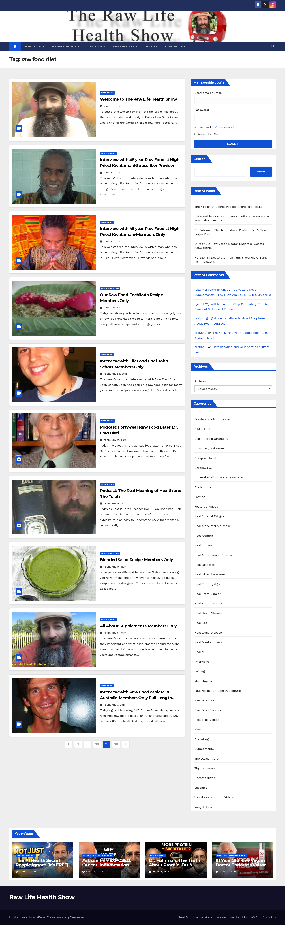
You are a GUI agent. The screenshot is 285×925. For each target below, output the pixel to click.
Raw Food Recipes (110, 288)
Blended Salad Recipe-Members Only (136, 559)
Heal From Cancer (207, 594)
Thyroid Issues (204, 768)
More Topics (107, 93)
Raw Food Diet (108, 153)
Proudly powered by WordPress (27, 917)
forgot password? (223, 126)
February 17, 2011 (115, 440)
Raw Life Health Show (41, 897)
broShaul (200, 332)
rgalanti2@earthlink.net (211, 289)
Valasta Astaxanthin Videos (214, 797)
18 (97, 744)
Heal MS (200, 652)
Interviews (106, 222)
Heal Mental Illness (208, 642)
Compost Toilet (205, 458)
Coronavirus (203, 468)
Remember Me (206, 134)
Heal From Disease (208, 603)
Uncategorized (204, 778)
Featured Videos (206, 506)
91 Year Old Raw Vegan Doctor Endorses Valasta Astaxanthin (242, 865)
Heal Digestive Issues (209, 574)
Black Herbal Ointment (211, 438)
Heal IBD (200, 623)
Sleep (198, 729)
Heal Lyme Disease (208, 632)
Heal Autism (203, 545)
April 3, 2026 (27, 871)
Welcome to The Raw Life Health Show (138, 99)
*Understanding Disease (212, 419)
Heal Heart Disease (208, 613)
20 (116, 744)
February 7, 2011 (114, 705)
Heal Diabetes (204, 564)
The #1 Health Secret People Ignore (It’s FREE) (228, 206)
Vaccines (200, 787)
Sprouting (201, 739)
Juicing (199, 671)
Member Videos (64, 46)
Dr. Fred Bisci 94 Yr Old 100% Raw (219, 477)
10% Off (151, 46)
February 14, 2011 (115, 633)
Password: (201, 110)
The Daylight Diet (207, 758)
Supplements (204, 749)
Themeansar (77, 917)
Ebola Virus (202, 487)
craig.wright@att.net (208, 318)
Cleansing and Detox (209, 448)
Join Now (95, 46)
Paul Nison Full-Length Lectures (217, 690)
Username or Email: (208, 93)
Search (200, 159)
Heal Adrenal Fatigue (209, 516)
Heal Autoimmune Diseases (214, 555)
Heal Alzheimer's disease (212, 526)
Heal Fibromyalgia (207, 584)
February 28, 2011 (115, 374)
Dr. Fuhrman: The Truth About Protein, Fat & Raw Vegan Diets (174, 865)
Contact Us (175, 46)
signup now (201, 126)
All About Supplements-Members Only (138, 625)
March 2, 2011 (113, 307)
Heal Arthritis (204, 535)
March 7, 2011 (112, 106)
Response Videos (206, 719)
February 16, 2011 (115, 503)
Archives (200, 381)
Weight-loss (203, 807)
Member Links (124, 46)
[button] (272, 46)
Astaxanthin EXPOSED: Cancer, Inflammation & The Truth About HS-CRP (109, 865)
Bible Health (203, 429)
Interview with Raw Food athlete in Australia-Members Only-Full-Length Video (136, 697)
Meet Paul (33, 46)
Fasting (199, 497)
